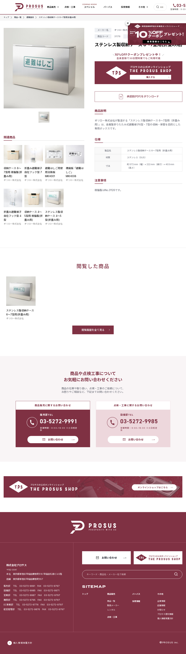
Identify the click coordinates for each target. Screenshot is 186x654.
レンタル (111, 610)
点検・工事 (69, 7)
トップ (85, 594)
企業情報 (161, 601)
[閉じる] (128, 23)
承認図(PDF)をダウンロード (138, 96)
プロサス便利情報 (165, 614)
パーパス (108, 7)
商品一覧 (111, 601)
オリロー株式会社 (12, 180)
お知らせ (161, 610)
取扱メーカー (113, 605)
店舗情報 (161, 605)
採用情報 (125, 7)
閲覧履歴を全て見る (93, 329)
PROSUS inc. (170, 642)
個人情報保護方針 (165, 618)
